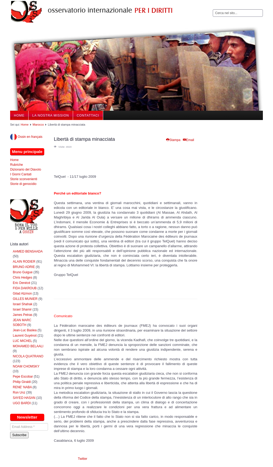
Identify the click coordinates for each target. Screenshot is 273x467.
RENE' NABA (22, 387)
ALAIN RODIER (24, 261)
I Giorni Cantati (20, 174)
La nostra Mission (50, 115)
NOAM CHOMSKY (26, 366)
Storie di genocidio (23, 184)
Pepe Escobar (23, 376)
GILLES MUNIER (25, 299)
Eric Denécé (21, 283)
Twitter (82, 459)
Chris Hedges (22, 277)
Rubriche (16, 165)
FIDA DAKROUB (25, 288)
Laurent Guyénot (25, 335)
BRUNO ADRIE (24, 267)
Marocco (38, 124)
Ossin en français (26, 137)
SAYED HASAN (24, 398)
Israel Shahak (22, 304)
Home (19, 115)
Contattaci (88, 115)
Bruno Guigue (23, 272)
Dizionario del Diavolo (25, 169)
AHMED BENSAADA (27, 251)
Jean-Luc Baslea (25, 330)
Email (188, 140)
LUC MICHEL (22, 341)
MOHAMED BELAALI (28, 346)
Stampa (173, 140)
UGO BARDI (22, 403)
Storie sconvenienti (23, 179)
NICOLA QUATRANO (28, 356)
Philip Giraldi (22, 382)
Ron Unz (19, 392)
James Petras (22, 315)
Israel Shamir (22, 309)
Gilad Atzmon (22, 293)
